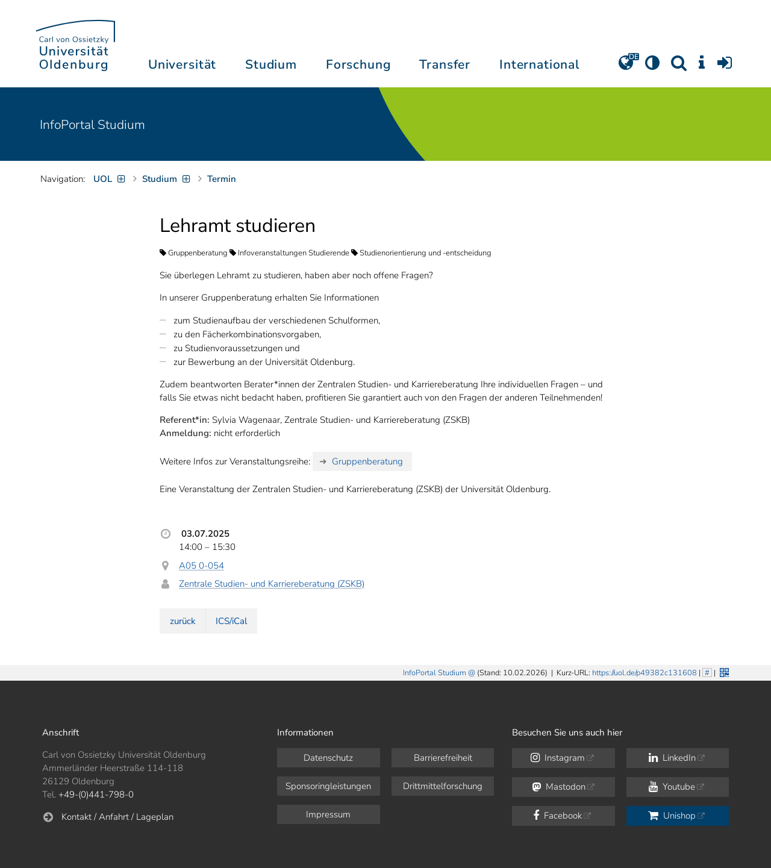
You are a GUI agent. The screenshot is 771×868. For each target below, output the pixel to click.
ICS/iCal (231, 621)
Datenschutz (328, 758)
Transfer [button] (444, 64)
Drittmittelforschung (442, 786)
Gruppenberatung (367, 461)
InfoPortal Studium (92, 124)
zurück (183, 621)
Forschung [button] (358, 64)
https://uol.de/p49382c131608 (644, 672)
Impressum (328, 814)
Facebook (557, 816)
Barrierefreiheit (443, 758)
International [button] (539, 64)
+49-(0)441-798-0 (96, 794)
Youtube (672, 787)
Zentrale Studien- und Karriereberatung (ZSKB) (271, 584)
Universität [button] (182, 64)
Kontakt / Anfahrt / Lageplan (117, 817)
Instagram (558, 758)
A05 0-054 (201, 566)
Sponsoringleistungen (328, 786)
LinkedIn (672, 758)
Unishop (672, 816)
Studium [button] (271, 64)
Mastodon (558, 787)
